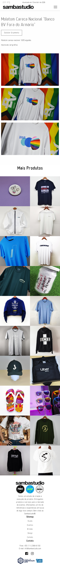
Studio (30, 521)
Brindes (30, 529)
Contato (30, 537)
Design (30, 533)
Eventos (30, 525)
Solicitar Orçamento (11, 33)
